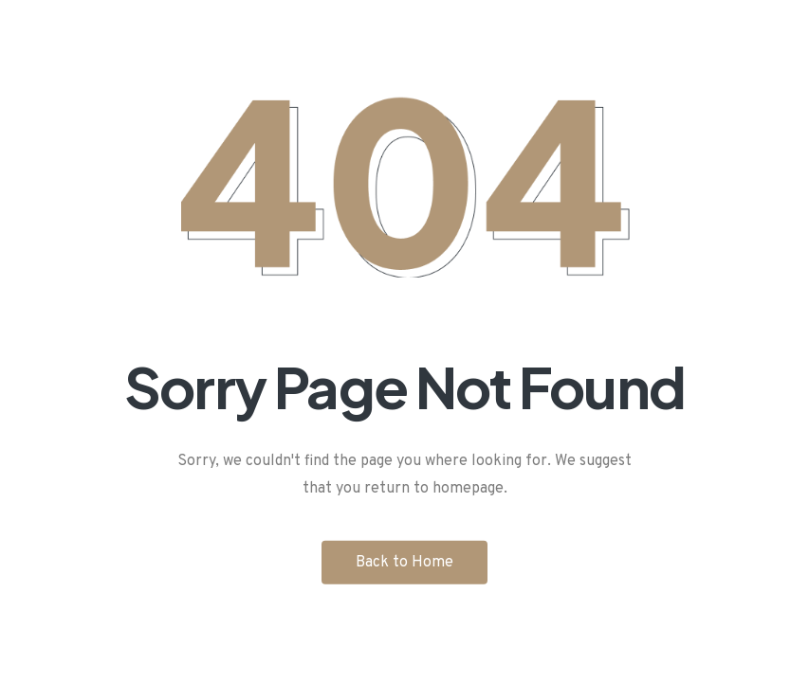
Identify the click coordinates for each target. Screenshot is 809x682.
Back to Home (404, 561)
